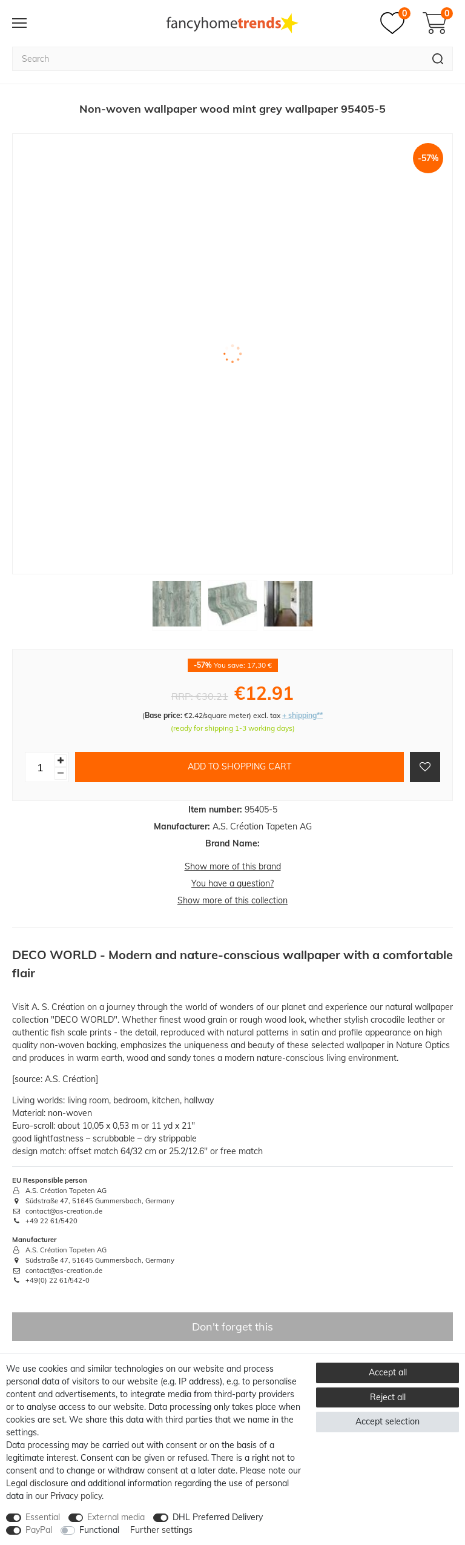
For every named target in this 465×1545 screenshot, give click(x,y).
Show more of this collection (232, 900)
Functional (99, 1529)
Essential (42, 1517)
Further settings (161, 1529)
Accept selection (387, 1421)
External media (116, 1517)
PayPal (38, 1529)
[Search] (438, 59)
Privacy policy (76, 1495)
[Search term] (217, 59)
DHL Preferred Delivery (218, 1517)
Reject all (388, 1397)
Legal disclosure (37, 1483)
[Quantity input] (39, 767)
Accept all (388, 1372)
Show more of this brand (233, 866)
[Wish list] (395, 23)
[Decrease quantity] (60, 773)
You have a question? (232, 883)
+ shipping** (302, 715)
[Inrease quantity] (60, 760)
